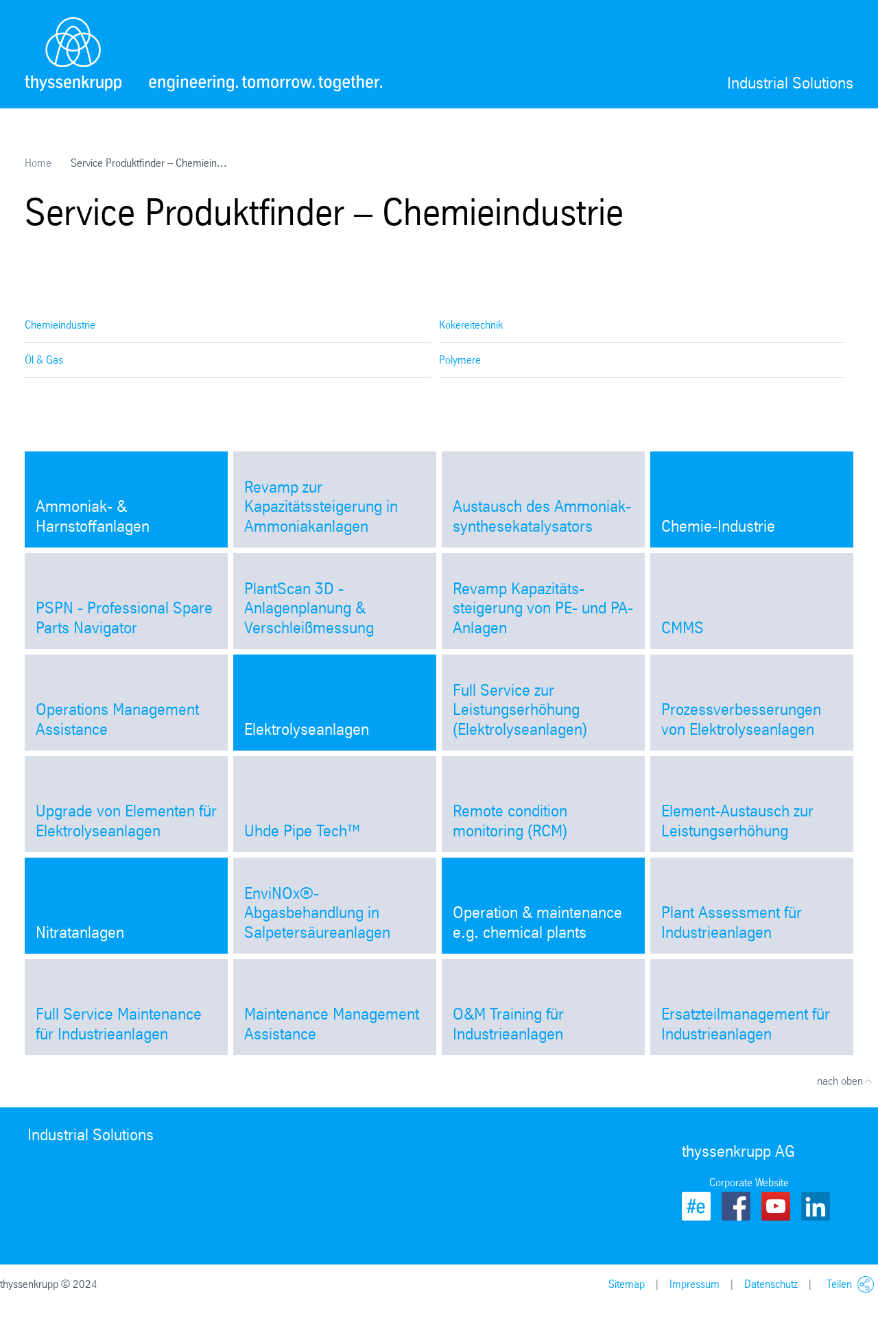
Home (38, 162)
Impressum (694, 1284)
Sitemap (626, 1284)
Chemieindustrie (60, 324)
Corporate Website (749, 1182)
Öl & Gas (44, 359)
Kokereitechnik (471, 324)
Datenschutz (771, 1284)
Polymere (460, 359)
